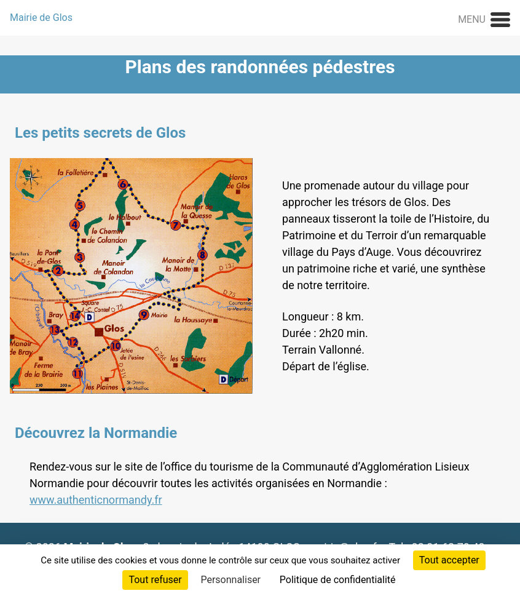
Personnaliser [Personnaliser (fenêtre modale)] (230, 580)
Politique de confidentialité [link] (338, 580)
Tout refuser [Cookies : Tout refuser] (154, 580)
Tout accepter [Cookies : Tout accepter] (449, 560)
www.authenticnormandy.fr (96, 499)
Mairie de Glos (41, 17)
